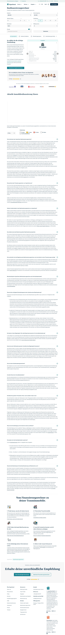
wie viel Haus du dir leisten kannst (39, 350)
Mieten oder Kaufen (24, 619)
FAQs (8, 610)
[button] (46, 4)
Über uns (9, 605)
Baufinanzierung (23, 614)
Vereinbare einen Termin (38, 605)
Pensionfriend (10, 608)
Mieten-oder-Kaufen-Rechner (50, 229)
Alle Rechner (23, 630)
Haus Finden (23, 608)
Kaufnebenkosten (14, 455)
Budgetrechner (23, 626)
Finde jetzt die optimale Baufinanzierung (15, 552)
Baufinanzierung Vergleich (25, 612)
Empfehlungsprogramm (12, 614)
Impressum (9, 621)
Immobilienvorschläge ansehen (40, 531)
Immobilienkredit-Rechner (21, 205)
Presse (8, 624)
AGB (8, 617)
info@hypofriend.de (37, 614)
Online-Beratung (18, 276)
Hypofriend (9, 575)
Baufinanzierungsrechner (25, 621)
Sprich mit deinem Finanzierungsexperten (42, 550)
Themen (9, 626)
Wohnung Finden (24, 605)
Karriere (9, 612)
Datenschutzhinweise (11, 619)
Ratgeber (22, 610)
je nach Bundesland (30, 293)
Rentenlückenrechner (24, 624)
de (42, 4)
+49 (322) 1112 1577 (37, 610)
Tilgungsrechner (23, 628)
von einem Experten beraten (13, 503)
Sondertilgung (12, 447)
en (40, 4)
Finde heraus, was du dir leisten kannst (15, 534)
